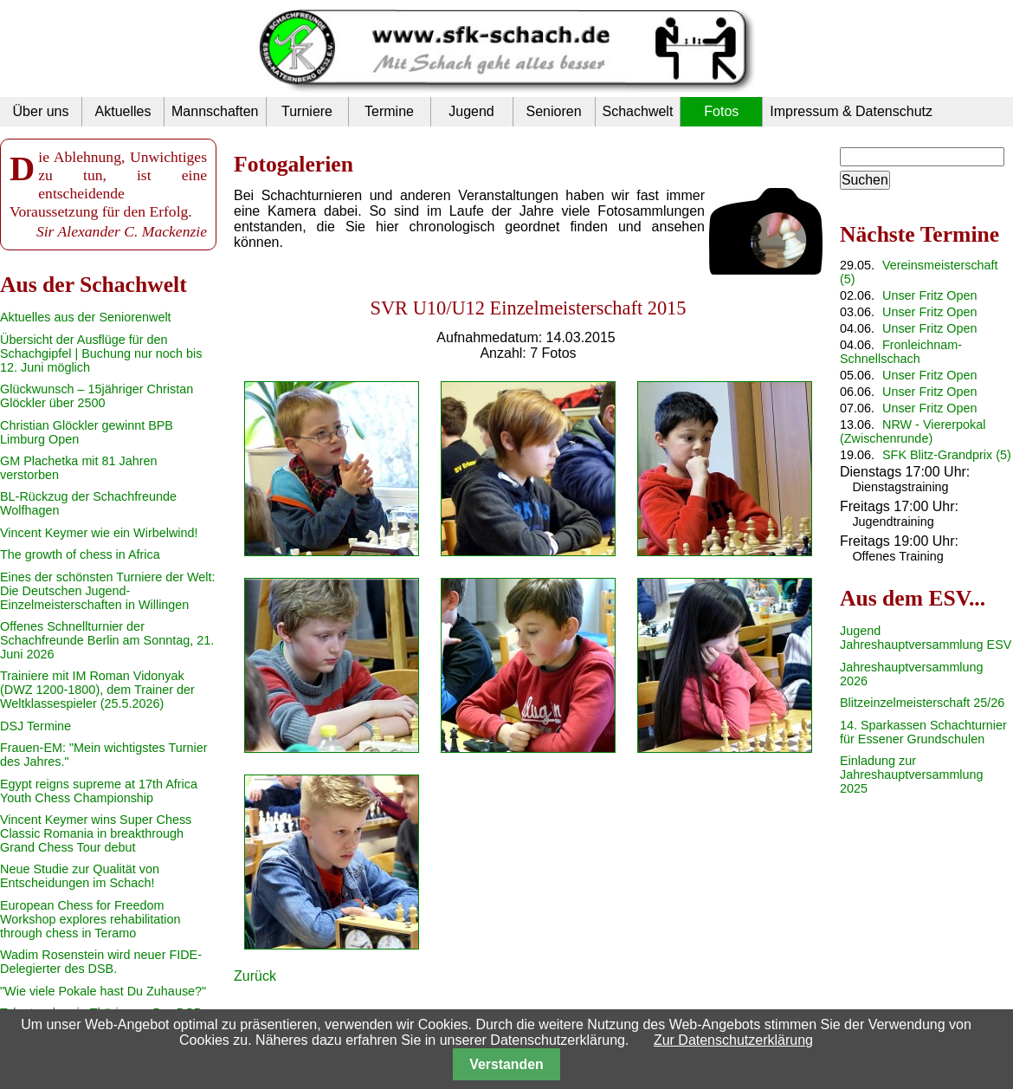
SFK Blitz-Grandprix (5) (946, 455)
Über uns (41, 111)
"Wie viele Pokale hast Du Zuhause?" (103, 991)
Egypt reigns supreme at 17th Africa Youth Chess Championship (98, 791)
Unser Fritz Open (930, 295)
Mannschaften (215, 111)
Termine (389, 111)
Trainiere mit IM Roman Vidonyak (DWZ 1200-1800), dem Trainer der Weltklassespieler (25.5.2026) (97, 689)
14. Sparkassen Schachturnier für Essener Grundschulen (923, 732)
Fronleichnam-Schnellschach (901, 352)
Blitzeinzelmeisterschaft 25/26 (922, 703)
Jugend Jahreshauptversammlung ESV (925, 637)
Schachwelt (638, 111)
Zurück (255, 976)
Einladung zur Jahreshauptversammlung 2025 (912, 774)
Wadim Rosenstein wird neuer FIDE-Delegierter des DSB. (101, 962)
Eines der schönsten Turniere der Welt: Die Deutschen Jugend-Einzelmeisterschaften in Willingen (108, 591)
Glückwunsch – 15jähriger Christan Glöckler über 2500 (96, 396)
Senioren (553, 111)
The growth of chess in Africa (80, 554)
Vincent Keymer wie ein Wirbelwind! (98, 533)
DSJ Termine (35, 726)
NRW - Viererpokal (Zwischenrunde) (912, 431)
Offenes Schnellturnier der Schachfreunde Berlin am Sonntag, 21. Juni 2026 (107, 640)
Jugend (471, 111)
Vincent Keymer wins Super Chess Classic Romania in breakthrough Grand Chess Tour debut (95, 833)
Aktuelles (123, 111)
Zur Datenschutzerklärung (733, 1040)
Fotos (721, 111)
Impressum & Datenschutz (851, 111)
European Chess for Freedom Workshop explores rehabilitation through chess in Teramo (90, 919)
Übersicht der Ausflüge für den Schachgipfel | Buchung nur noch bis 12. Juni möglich (101, 353)
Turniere (306, 111)
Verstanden (506, 1064)
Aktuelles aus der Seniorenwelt (85, 317)
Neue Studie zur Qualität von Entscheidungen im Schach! (79, 876)
